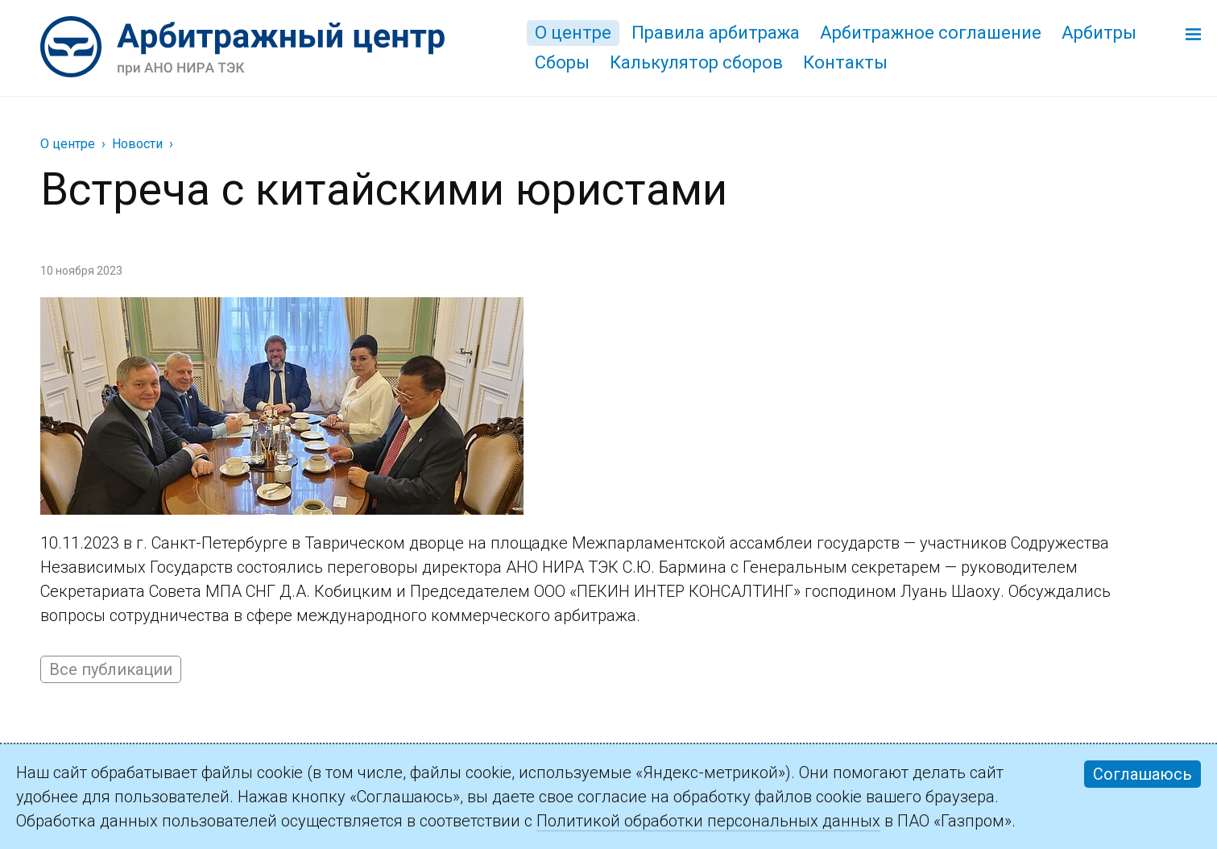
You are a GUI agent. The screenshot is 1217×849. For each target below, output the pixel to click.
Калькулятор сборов (696, 62)
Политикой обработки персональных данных (708, 820)
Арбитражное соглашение (930, 33)
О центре (573, 33)
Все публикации (110, 669)
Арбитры (1099, 33)
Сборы (562, 62)
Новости (137, 143)
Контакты (845, 62)
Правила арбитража (715, 33)
